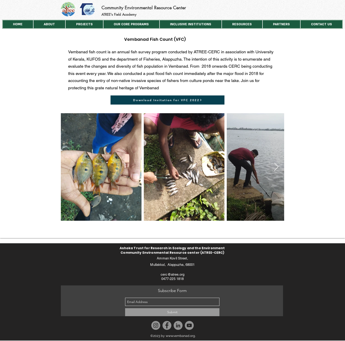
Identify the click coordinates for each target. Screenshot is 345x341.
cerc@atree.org (172, 274)
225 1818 (177, 279)
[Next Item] (276, 167)
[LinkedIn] (178, 325)
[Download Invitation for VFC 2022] (167, 100)
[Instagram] (155, 325)
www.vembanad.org (180, 336)
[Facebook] (166, 325)
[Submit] (172, 312)
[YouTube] (189, 325)
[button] (49, 24)
